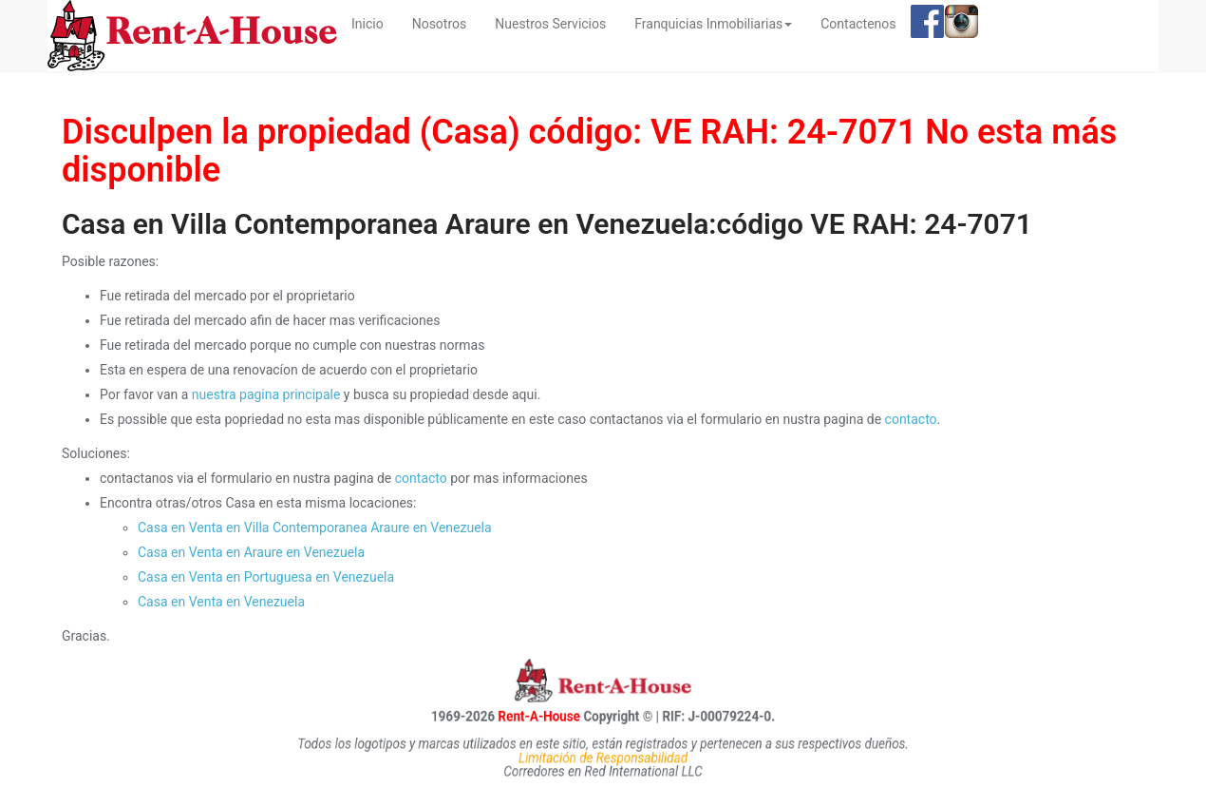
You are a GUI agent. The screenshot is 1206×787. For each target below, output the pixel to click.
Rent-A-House (519, 715)
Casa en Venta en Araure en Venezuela (251, 552)
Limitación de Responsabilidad (602, 757)
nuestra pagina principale (266, 394)
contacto (911, 419)
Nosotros (439, 23)
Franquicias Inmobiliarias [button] (713, 23)
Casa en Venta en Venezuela (221, 601)
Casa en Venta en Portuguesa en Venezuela (266, 577)
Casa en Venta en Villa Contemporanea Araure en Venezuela (315, 527)
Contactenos (857, 23)
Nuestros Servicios (550, 23)
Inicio (374, 22)
